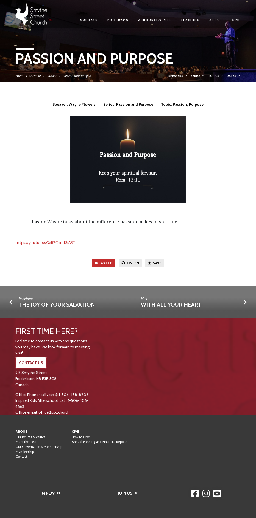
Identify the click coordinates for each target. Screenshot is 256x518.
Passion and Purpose (77, 76)
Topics (215, 76)
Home (20, 76)
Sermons (35, 76)
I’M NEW (50, 493)
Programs (118, 20)
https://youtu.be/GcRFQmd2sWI (45, 242)
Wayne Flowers (82, 104)
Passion (51, 76)
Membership (25, 452)
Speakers (177, 76)
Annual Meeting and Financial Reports (99, 442)
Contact (21, 457)
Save (155, 263)
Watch (103, 263)
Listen (130, 263)
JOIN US (128, 493)
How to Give (81, 437)
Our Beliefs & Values (30, 437)
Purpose (196, 104)
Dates (233, 76)
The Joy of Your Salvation (56, 305)
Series (198, 76)
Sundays (89, 20)
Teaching (190, 20)
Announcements (154, 20)
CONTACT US (31, 362)
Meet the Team (27, 442)
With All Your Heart (171, 305)
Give (236, 20)
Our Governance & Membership (39, 447)
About (215, 20)
